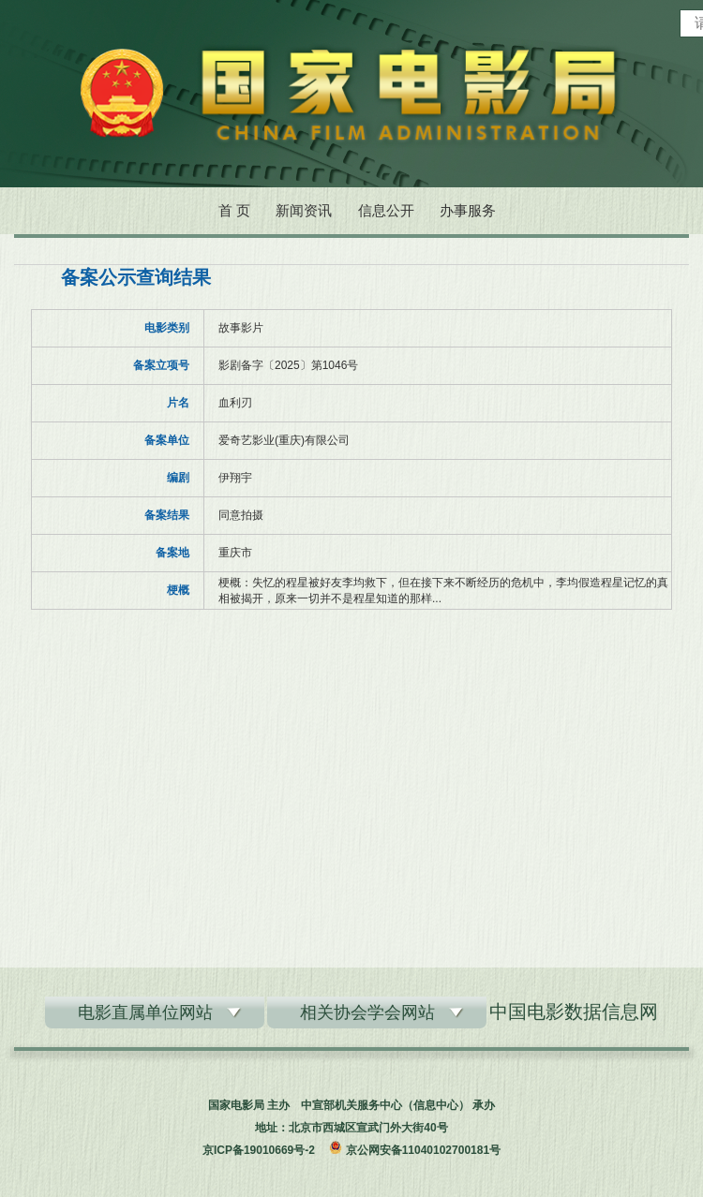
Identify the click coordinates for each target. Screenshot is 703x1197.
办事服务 (468, 210)
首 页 (234, 210)
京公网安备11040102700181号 (423, 1150)
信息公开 (386, 210)
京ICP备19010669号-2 (258, 1150)
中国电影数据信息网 (573, 1011)
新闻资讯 (304, 210)
